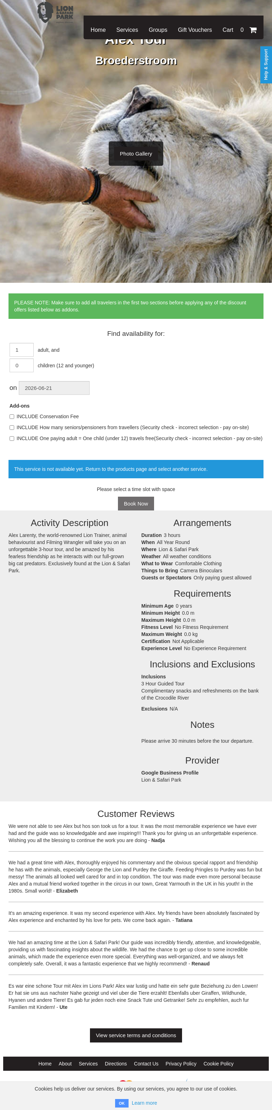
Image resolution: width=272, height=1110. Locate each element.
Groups (158, 30)
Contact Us (146, 1064)
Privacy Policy (181, 1064)
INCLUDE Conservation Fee (44, 416)
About (65, 1064)
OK (122, 1103)
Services (127, 30)
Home (98, 30)
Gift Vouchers (195, 30)
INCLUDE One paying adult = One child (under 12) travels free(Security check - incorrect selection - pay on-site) (136, 438)
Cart (239, 30)
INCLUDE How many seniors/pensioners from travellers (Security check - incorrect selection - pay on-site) (129, 427)
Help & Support (266, 64)
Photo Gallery (136, 154)
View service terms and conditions (136, 1035)
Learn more (144, 1103)
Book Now (136, 504)
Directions (116, 1064)
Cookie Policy (219, 1064)
